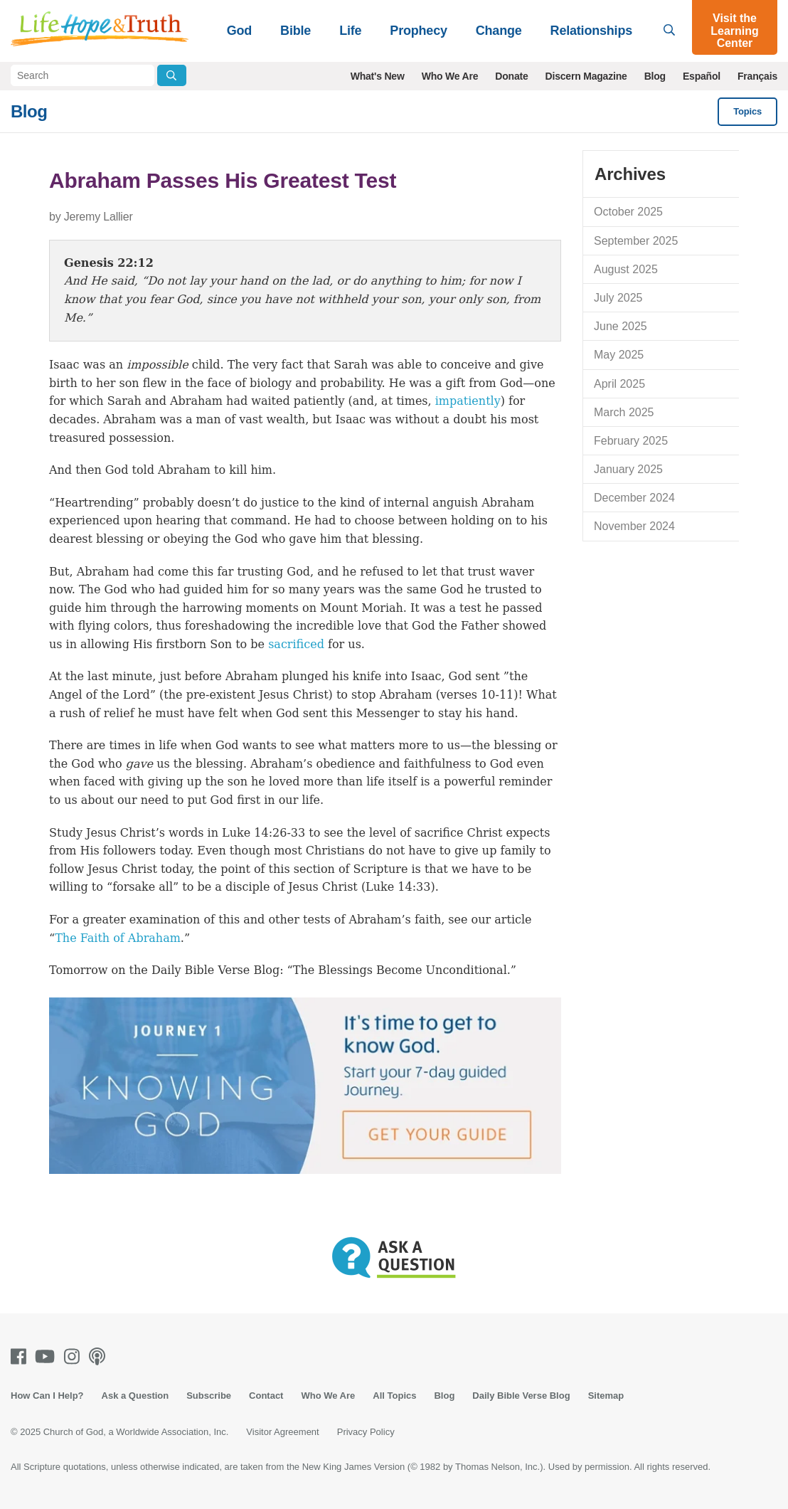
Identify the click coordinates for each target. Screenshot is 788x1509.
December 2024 (634, 498)
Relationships (591, 30)
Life (350, 30)
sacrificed (296, 644)
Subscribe (208, 1395)
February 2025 (631, 441)
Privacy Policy (366, 1431)
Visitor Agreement (282, 1431)
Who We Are (450, 76)
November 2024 (634, 526)
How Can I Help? (47, 1395)
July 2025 (618, 298)
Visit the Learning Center (734, 30)
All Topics (394, 1395)
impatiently (468, 401)
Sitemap (606, 1395)
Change (499, 30)
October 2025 (628, 212)
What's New (378, 76)
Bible (295, 30)
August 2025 (626, 269)
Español (701, 76)
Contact (266, 1395)
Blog (655, 76)
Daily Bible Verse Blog (521, 1395)
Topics (747, 111)
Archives (630, 174)
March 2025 (624, 412)
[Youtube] (47, 1356)
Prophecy (418, 30)
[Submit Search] (171, 75)
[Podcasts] (100, 1356)
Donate (511, 76)
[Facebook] (21, 1356)
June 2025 (620, 326)
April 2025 (619, 384)
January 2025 (628, 469)
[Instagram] (74, 1356)
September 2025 (636, 241)
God (239, 30)
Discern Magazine (586, 76)
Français (757, 76)
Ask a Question (135, 1395)
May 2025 (619, 355)
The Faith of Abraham (118, 938)
